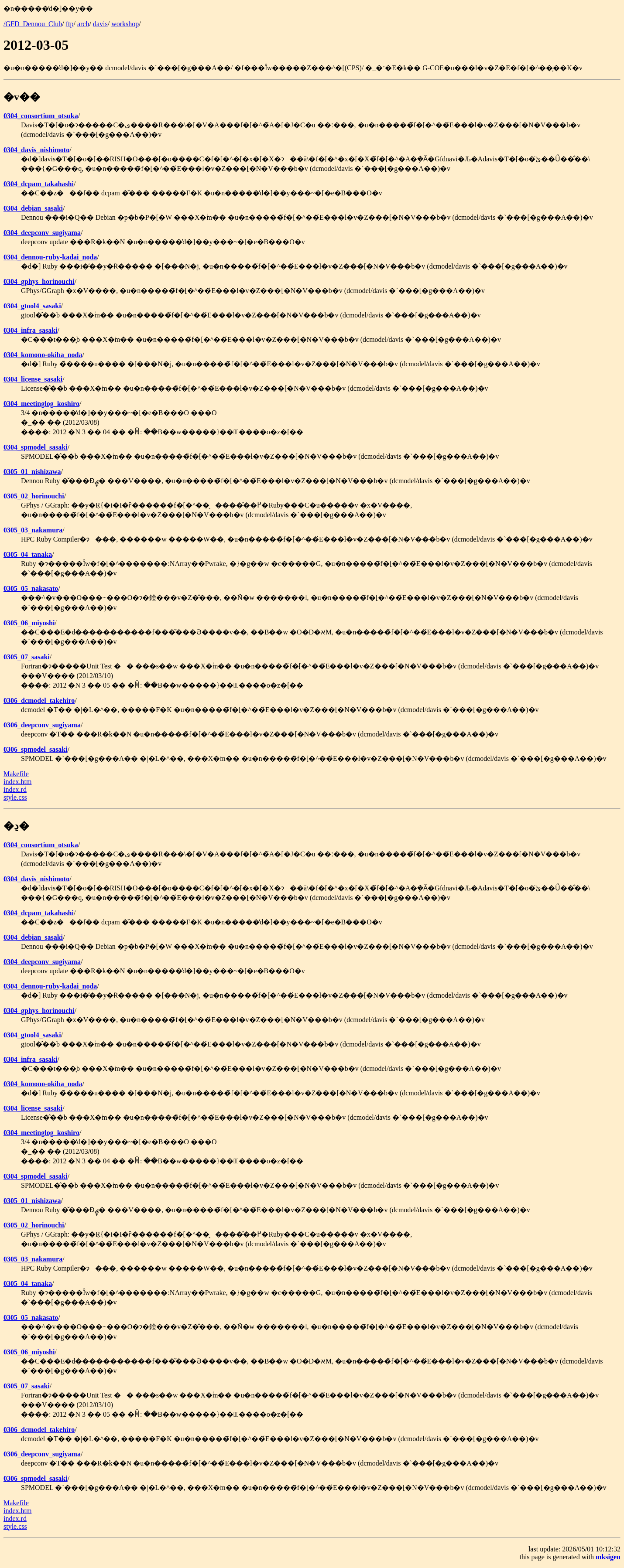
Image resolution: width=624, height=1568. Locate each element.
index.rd (15, 789)
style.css (15, 797)
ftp (70, 23)
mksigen (608, 1557)
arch (83, 23)
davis (100, 23)
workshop (125, 23)
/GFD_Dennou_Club (32, 23)
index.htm (17, 781)
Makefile (16, 773)
